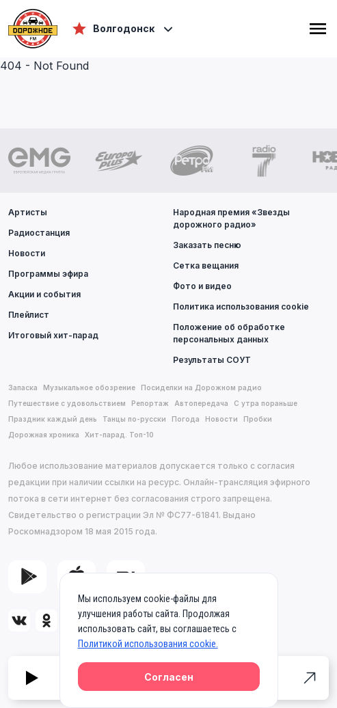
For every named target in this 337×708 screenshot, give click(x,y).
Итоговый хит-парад (53, 335)
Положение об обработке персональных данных (229, 333)
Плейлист (28, 315)
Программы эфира (48, 274)
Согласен (168, 677)
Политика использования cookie (241, 306)
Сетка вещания (206, 265)
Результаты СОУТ (212, 360)
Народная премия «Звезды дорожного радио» (231, 218)
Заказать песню (207, 245)
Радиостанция (39, 233)
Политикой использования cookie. (148, 643)
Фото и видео (202, 286)
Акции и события (44, 294)
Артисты (27, 212)
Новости (26, 253)
